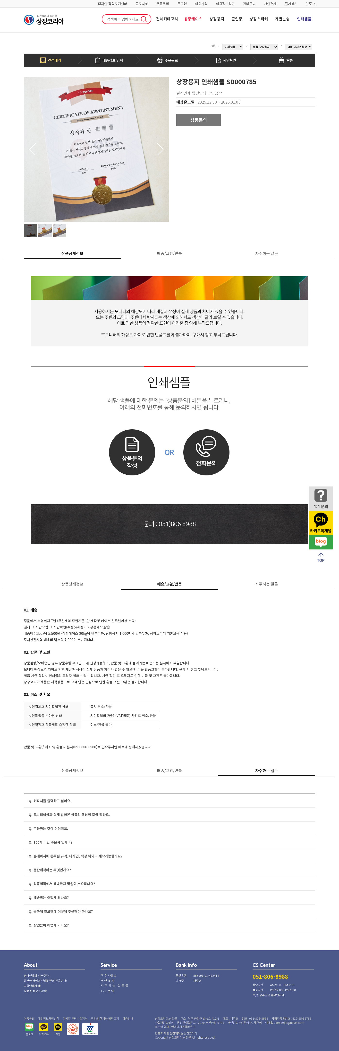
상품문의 (198, 120)
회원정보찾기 (225, 3)
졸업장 (236, 19)
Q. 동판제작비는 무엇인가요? (50, 869)
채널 (58, 1034)
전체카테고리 (167, 19)
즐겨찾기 (291, 3)
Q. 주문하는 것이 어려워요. (48, 828)
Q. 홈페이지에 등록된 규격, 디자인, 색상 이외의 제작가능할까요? (75, 856)
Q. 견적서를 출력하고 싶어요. (50, 800)
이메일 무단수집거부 (75, 1018)
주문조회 (162, 3)
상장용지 (217, 19)
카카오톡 (44, 1034)
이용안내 (127, 1018)
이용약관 (29, 1018)
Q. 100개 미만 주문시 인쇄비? (50, 842)
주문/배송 (109, 975)
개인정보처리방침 (48, 1018)
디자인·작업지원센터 (112, 3)
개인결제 (270, 3)
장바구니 (249, 3)
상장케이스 (193, 19)
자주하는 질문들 (115, 985)
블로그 (310, 3)
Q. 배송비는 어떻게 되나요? (49, 897)
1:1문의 (108, 991)
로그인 (182, 3)
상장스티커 (259, 19)
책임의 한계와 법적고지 (105, 1018)
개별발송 (282, 19)
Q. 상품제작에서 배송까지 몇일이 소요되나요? (62, 883)
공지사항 (142, 3)
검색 (144, 19)
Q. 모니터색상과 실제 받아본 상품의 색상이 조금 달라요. (69, 814)
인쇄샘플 (304, 19)
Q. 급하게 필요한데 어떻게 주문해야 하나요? (61, 911)
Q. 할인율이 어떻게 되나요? (49, 925)
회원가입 (201, 3)
